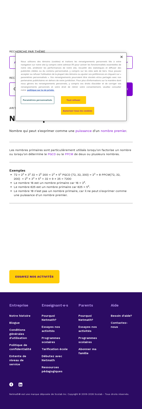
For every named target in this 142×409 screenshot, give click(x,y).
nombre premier (113, 131)
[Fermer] (121, 57)
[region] (71, 86)
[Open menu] (129, 12)
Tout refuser (73, 100)
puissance (83, 131)
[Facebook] (13, 384)
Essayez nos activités (34, 276)
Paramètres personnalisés (37, 100)
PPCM (69, 154)
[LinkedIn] (20, 384)
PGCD (52, 154)
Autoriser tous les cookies (77, 110)
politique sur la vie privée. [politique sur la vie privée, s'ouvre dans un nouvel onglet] (40, 89)
